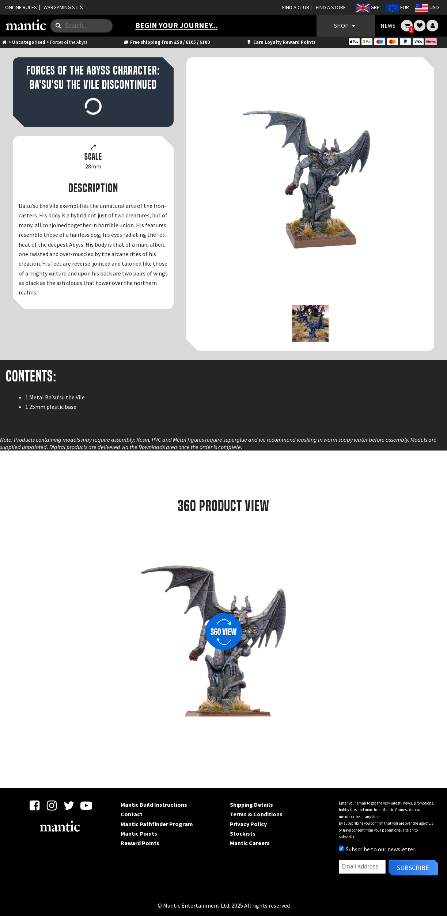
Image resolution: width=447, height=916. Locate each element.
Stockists (242, 833)
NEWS (387, 25)
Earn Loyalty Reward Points (280, 42)
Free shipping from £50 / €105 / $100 (166, 42)
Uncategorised (28, 42)
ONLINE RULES (21, 7)
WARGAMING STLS (63, 7)
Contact (132, 814)
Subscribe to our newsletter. (377, 849)
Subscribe (413, 867)
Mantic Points (139, 833)
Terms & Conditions (256, 814)
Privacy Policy (248, 824)
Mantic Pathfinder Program (157, 824)
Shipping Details (251, 804)
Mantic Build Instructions (154, 804)
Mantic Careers (250, 843)
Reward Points (140, 843)
